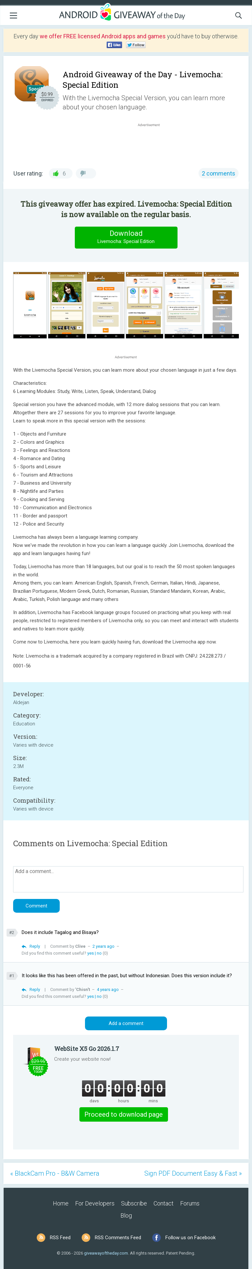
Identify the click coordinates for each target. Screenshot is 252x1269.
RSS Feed (60, 1238)
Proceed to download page (123, 1114)
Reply (35, 946)
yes (90, 953)
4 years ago (108, 989)
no (99, 953)
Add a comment (126, 1023)
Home (61, 1203)
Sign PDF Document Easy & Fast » (193, 1173)
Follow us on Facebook (190, 1238)
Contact (164, 1203)
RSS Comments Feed (118, 1238)
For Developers (95, 1203)
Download (126, 237)
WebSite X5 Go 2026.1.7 (86, 1049)
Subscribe (134, 1203)
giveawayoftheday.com (106, 1253)
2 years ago (104, 946)
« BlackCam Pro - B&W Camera (54, 1173)
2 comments (218, 173)
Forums (190, 1203)
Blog (126, 1215)
